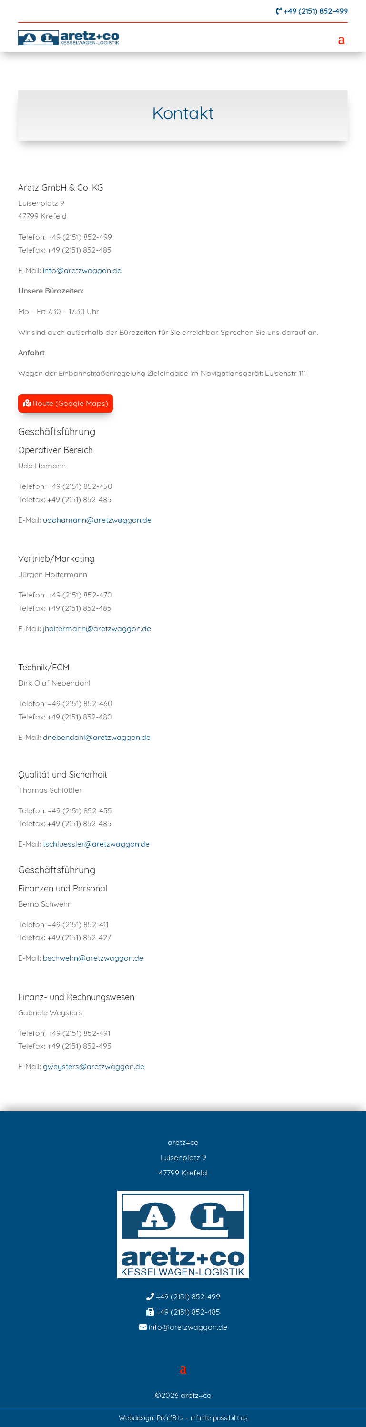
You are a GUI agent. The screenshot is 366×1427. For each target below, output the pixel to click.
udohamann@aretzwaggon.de (97, 520)
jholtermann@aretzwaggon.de (97, 628)
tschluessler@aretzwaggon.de (96, 844)
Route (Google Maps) (70, 403)
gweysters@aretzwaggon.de (93, 1066)
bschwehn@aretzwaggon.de (93, 957)
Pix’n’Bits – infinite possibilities (202, 1418)
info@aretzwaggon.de (82, 270)
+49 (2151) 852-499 (316, 11)
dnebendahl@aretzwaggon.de (97, 737)
